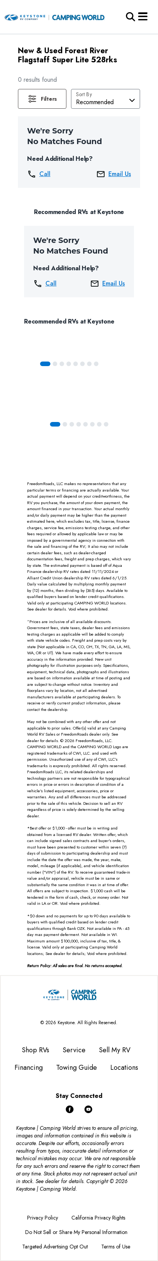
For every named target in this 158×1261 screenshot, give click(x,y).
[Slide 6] (89, 364)
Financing (29, 1067)
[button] (42, 99)
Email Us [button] (113, 174)
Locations (124, 1067)
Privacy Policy (42, 1217)
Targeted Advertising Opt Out (55, 1246)
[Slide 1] (55, 364)
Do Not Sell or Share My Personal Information (76, 1232)
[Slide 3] (68, 364)
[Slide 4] (75, 364)
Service (74, 1050)
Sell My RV (115, 1050)
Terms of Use (115, 1246)
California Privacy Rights (98, 1217)
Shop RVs (35, 1050)
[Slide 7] (96, 364)
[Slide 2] (62, 364)
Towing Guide (76, 1067)
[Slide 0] (45, 364)
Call (38, 174)
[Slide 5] (82, 364)
